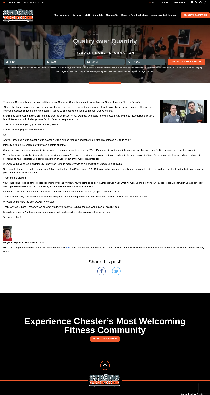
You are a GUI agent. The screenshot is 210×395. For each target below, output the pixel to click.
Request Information (195, 15)
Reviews (77, 15)
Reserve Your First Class (134, 15)
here (68, 247)
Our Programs (61, 15)
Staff (87, 15)
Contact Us (112, 15)
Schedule (98, 15)
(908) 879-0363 (178, 2)
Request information (105, 339)
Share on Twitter (116, 271)
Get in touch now (158, 2)
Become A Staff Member (164, 15)
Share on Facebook (101, 271)
